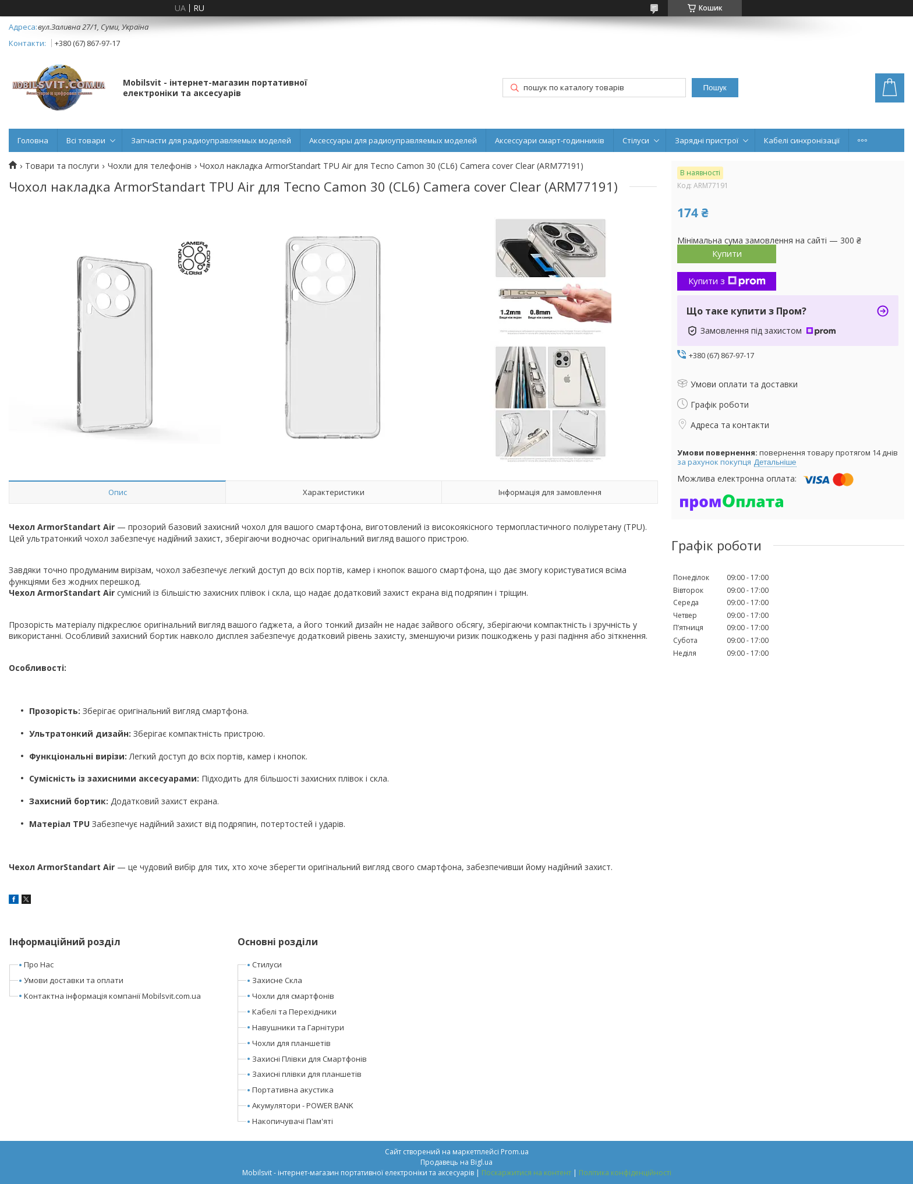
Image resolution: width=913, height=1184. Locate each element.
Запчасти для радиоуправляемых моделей (211, 140)
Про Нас (39, 964)
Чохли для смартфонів (293, 996)
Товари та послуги (62, 166)
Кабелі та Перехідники (294, 1011)
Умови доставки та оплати (73, 980)
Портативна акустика (293, 1089)
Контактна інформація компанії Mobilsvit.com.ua (112, 996)
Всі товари (85, 140)
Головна (32, 140)
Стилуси (267, 964)
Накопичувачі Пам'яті (292, 1121)
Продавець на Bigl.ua (456, 1162)
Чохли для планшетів (291, 1043)
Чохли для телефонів (150, 166)
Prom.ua (515, 1152)
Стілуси (635, 140)
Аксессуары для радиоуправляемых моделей (393, 140)
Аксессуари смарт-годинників (549, 140)
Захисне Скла (277, 980)
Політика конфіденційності (625, 1173)
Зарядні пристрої (706, 140)
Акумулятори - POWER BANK (302, 1105)
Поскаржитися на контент (526, 1173)
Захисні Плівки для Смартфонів (309, 1059)
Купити (727, 253)
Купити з (727, 281)
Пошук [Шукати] (714, 87)
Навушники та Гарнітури (298, 1027)
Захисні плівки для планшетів (307, 1074)
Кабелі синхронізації (802, 140)
